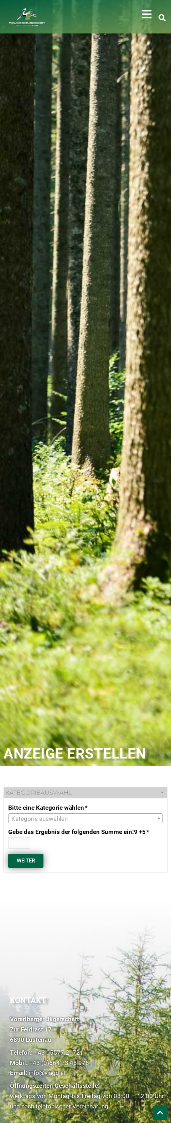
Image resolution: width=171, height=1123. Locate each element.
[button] (146, 14)
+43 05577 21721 (58, 1052)
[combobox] (85, 818)
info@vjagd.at (47, 1072)
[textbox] (85, 819)
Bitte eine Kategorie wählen (48, 807)
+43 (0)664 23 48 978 (59, 1062)
